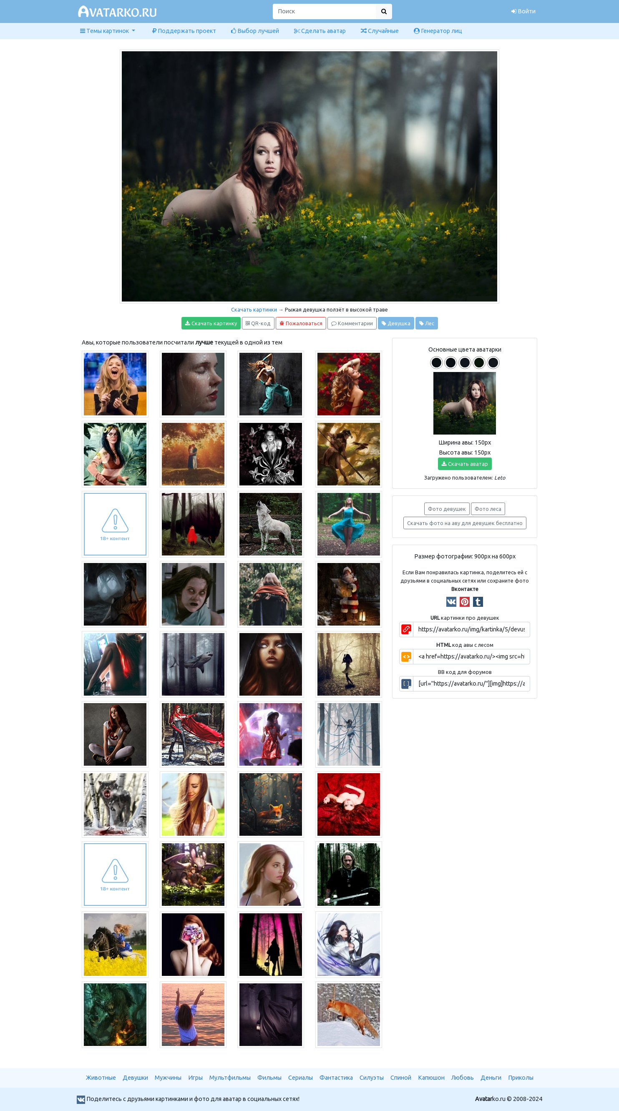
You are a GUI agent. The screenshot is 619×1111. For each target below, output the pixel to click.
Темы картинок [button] (105, 31)
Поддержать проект (184, 31)
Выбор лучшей (255, 31)
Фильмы (269, 1077)
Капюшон (431, 1077)
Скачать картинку (211, 323)
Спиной (400, 1077)
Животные (101, 1077)
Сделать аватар (320, 31)
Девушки (135, 1077)
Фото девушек (447, 509)
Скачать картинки (254, 309)
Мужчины (168, 1077)
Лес (426, 323)
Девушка (396, 323)
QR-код (258, 323)
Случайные (380, 31)
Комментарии (352, 323)
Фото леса (488, 509)
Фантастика (336, 1077)
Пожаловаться (300, 323)
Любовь (462, 1077)
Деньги (491, 1077)
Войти (523, 11)
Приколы (520, 1077)
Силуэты (372, 1077)
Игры (195, 1077)
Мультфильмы (230, 1077)
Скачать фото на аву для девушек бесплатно (465, 523)
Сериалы (300, 1077)
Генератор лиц (438, 31)
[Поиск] (324, 11)
